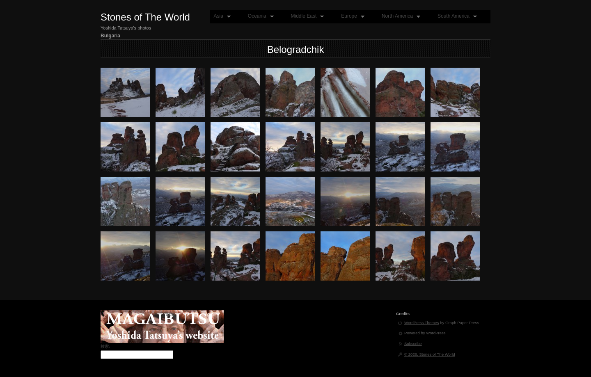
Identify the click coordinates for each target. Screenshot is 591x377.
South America (455, 16)
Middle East (305, 16)
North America (399, 16)
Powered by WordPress (425, 333)
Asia (220, 16)
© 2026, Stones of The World (429, 354)
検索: (105, 346)
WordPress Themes (421, 322)
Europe (350, 16)
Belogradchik (295, 49)
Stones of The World (145, 17)
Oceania (259, 16)
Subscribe (413, 343)
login (170, 313)
